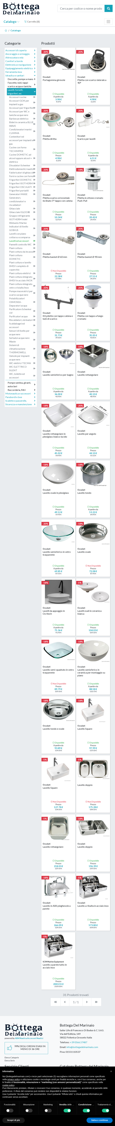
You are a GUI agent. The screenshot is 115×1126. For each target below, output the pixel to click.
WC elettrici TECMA (22, 363)
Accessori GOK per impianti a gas (22, 102)
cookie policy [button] (8, 1085)
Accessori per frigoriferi (22, 108)
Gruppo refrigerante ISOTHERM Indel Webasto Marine (22, 219)
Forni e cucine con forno (22, 176)
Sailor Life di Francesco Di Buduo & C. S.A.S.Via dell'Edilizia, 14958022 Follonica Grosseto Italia (82, 1034)
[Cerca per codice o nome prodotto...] (81, 8)
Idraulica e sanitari (20, 75)
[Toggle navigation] (108, 22)
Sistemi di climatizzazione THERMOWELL (22, 349)
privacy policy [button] (13, 1079)
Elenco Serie (10, 1060)
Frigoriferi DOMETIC (22, 180)
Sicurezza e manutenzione (20, 404)
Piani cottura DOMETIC (22, 257)
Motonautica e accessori (20, 393)
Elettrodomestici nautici (22, 169)
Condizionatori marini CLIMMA (22, 131)
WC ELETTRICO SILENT (22, 368)
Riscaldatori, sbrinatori (22, 320)
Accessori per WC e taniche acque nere (22, 113)
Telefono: (64, 1042)
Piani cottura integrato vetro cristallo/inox (22, 286)
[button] (111, 1071)
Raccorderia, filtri (21, 390)
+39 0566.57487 (78, 1042)
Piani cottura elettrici (22, 273)
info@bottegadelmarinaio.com (82, 1047)
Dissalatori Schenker (22, 165)
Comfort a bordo (20, 61)
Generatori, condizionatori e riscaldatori (22, 201)
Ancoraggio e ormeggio (20, 54)
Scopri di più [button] (13, 1120)
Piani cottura (22, 248)
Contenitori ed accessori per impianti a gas (22, 140)
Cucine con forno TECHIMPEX (22, 149)
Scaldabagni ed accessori (22, 325)
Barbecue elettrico (22, 118)
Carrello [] (32, 21)
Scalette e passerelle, (20, 400)
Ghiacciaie (22, 208)
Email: (63, 1047)
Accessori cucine (22, 97)
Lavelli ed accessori (22, 241)
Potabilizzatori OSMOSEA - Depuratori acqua (22, 302)
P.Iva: (62, 1051)
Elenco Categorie (12, 1057)
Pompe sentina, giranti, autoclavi (21, 384)
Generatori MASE (22, 194)
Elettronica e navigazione (20, 65)
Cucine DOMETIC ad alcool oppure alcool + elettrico (22, 158)
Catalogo (11, 21)
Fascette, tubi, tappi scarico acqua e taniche (21, 84)
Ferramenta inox (20, 72)
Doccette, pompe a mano (21, 79)
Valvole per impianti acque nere (22, 357)
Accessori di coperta (20, 50)
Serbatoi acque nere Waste (22, 339)
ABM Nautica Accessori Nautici (29, 1038)
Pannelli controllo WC (22, 244)
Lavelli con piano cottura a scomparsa (22, 235)
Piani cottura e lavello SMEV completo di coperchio (22, 266)
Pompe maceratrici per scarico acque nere (22, 293)
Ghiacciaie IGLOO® (22, 212)
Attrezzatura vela (20, 57)
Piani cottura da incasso (22, 251)
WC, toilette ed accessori (22, 375)
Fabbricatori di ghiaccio (22, 172)
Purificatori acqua (22, 316)
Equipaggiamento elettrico (20, 68)
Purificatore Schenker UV (22, 311)
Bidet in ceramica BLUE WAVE (22, 124)
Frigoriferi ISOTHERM (22, 183)
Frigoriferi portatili (22, 190)
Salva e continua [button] (99, 1120)
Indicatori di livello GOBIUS (22, 228)
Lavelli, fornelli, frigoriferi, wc (22, 91)
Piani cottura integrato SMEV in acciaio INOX (22, 278)
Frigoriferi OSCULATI (22, 187)
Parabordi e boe (20, 397)
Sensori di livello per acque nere (22, 332)
